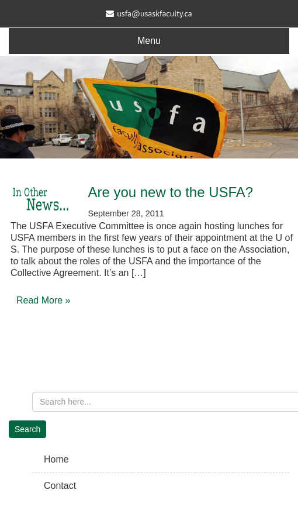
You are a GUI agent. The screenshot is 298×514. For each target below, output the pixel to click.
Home (56, 459)
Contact (60, 486)
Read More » (43, 300)
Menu (149, 41)
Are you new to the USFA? (170, 192)
